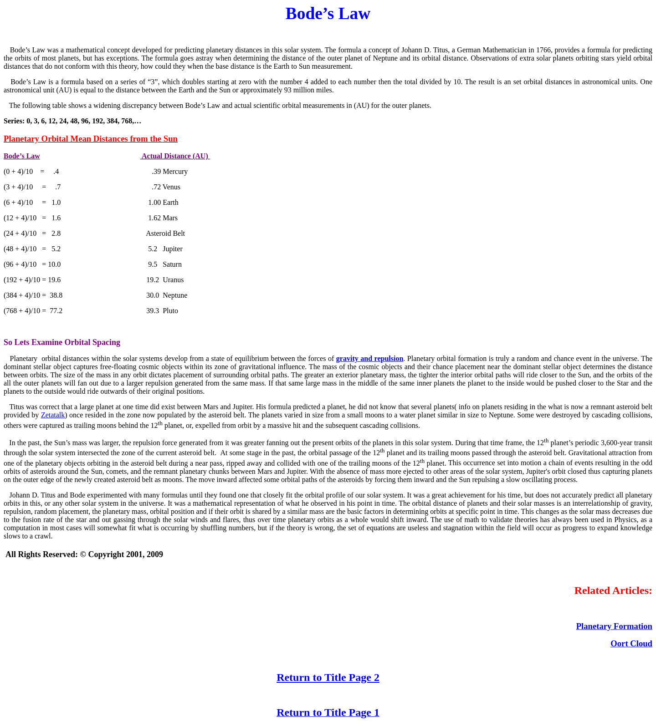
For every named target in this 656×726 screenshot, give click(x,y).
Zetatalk (53, 415)
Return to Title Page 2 (328, 677)
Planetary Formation (614, 626)
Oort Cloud (631, 643)
